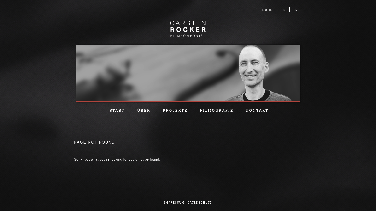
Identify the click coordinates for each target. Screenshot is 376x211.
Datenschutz (200, 202)
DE (285, 10)
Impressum (174, 202)
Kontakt (257, 110)
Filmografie (217, 110)
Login (267, 10)
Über (143, 110)
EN (294, 10)
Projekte (175, 110)
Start (117, 110)
